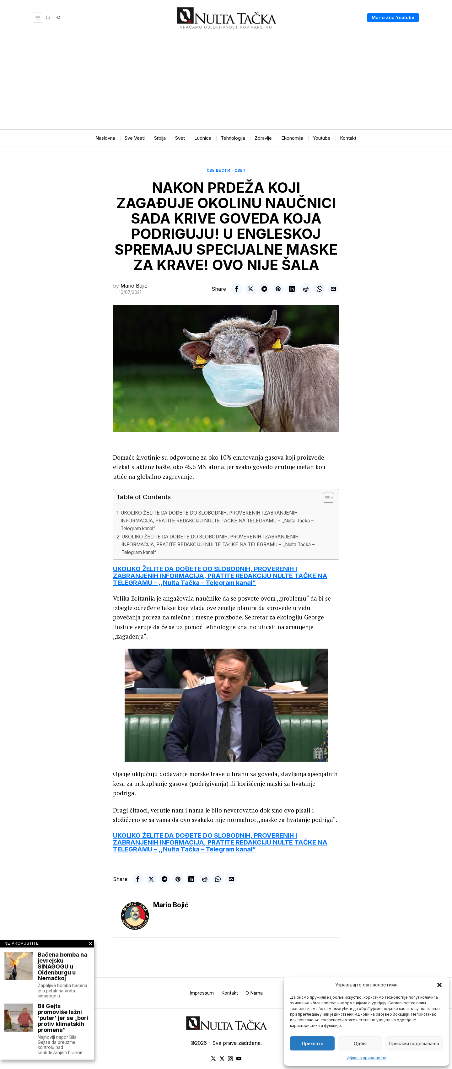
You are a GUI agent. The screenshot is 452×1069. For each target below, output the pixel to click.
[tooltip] (236, 288)
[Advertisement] (226, 82)
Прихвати (312, 1043)
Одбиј (360, 1043)
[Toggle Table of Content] (325, 497)
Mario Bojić (134, 286)
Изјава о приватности (366, 1058)
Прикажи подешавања (414, 1043)
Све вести (219, 170)
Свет (240, 170)
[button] (439, 985)
